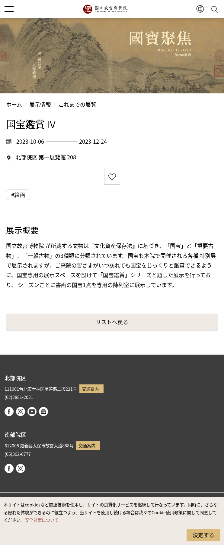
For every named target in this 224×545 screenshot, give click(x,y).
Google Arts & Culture (43, 411)
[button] (200, 9)
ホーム (14, 104)
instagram (20, 411)
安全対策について (42, 520)
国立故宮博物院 (105, 9)
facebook (9, 411)
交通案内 (90, 389)
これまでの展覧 (77, 104)
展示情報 (40, 104)
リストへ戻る (112, 322)
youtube (32, 411)
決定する (203, 535)
